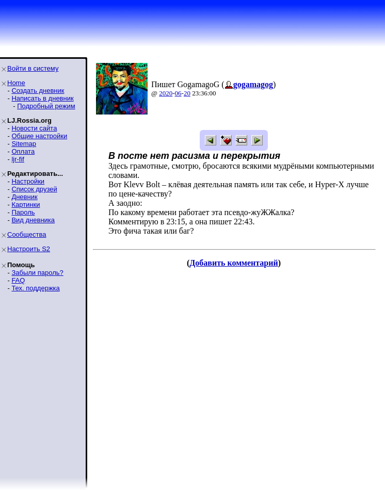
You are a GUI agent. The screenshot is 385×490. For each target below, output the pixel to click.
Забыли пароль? (37, 272)
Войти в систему (32, 68)
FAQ (18, 280)
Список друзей (34, 189)
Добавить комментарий (233, 262)
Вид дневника (33, 220)
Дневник (24, 197)
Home (16, 83)
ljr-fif (17, 159)
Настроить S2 (28, 249)
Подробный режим (46, 106)
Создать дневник (37, 90)
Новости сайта (34, 128)
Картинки (25, 204)
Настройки (27, 181)
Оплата (23, 151)
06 (178, 93)
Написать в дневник (42, 98)
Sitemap (23, 144)
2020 (165, 93)
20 (187, 93)
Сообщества (26, 234)
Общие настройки (39, 136)
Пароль (23, 212)
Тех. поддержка (35, 288)
